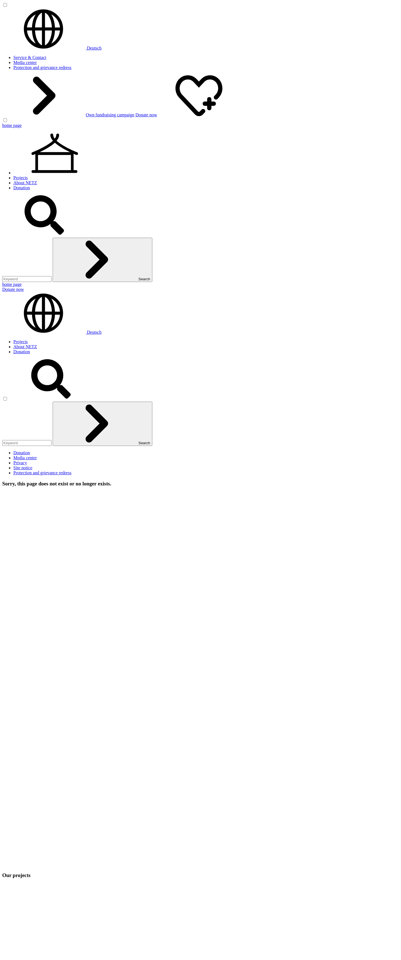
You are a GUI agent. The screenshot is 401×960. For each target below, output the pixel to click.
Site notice (22, 467)
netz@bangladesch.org (22, 724)
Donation (21, 187)
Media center (25, 62)
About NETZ (25, 182)
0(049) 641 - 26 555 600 (38, 719)
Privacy (20, 462)
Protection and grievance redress (42, 67)
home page (12, 125)
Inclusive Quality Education (38, 777)
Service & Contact (29, 57)
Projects (20, 177)
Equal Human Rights (32, 782)
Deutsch (51, 48)
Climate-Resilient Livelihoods (40, 772)
